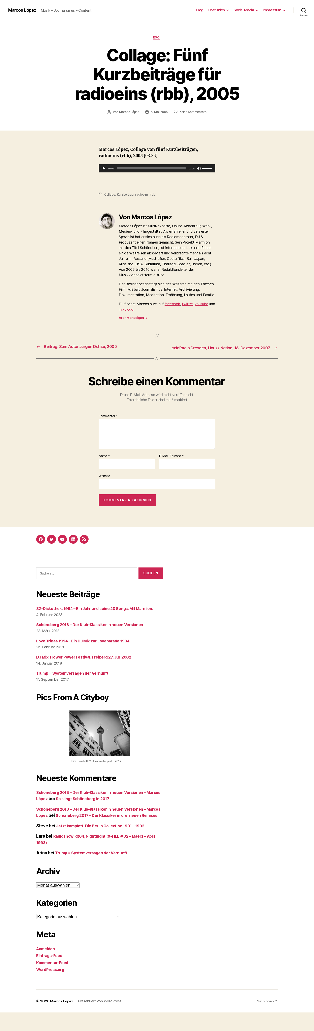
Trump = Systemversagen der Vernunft (76, 685)
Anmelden (46, 967)
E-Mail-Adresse (171, 462)
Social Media (244, 10)
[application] (157, 169)
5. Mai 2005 (159, 113)
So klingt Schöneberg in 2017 (101, 810)
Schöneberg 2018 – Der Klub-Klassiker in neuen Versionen (94, 637)
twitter (187, 304)
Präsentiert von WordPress (101, 1020)
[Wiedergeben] (104, 169)
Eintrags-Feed (50, 974)
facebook (172, 304)
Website (104, 482)
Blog (199, 10)
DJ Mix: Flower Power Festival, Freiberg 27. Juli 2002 (89, 669)
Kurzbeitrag (126, 195)
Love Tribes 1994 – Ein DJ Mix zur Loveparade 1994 (88, 653)
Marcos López (23, 10)
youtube (201, 304)
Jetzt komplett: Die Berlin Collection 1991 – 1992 (105, 844)
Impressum (272, 10)
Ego (157, 38)
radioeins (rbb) (147, 195)
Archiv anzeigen (133, 318)
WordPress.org (51, 988)
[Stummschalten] (199, 169)
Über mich (216, 10)
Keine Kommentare (194, 113)
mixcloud (126, 310)
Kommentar (108, 422)
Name (104, 462)
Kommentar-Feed (53, 981)
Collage (110, 195)
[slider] (151, 169)
